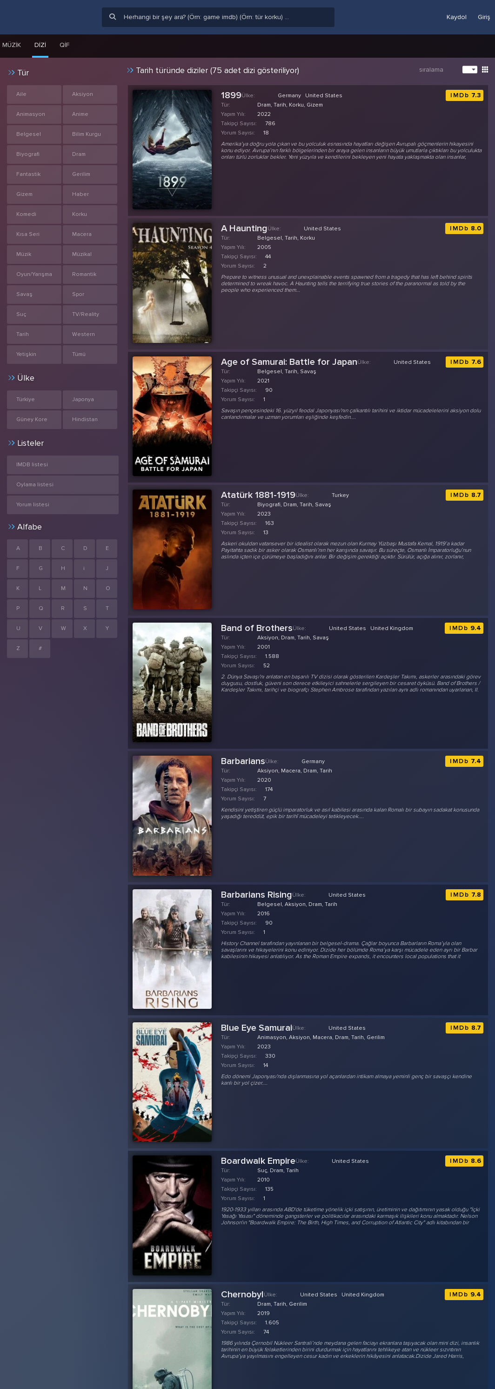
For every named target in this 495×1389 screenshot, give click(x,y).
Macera (82, 234)
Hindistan (85, 419)
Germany (289, 95)
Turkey (340, 495)
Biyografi (28, 154)
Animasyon (30, 114)
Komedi (26, 214)
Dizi (40, 45)
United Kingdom (391, 628)
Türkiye (25, 399)
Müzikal (82, 254)
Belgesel (28, 134)
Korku (79, 214)
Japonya (83, 399)
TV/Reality (85, 314)
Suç (21, 314)
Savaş (24, 294)
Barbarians (243, 761)
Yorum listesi (32, 504)
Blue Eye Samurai (256, 1027)
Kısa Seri (28, 234)
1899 (231, 95)
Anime (80, 114)
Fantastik (28, 174)
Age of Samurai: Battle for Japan (289, 362)
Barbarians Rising (256, 894)
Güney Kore (31, 419)
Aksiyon (82, 94)
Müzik (23, 254)
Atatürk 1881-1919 (258, 495)
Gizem (24, 194)
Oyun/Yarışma (34, 274)
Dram (79, 154)
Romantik (84, 274)
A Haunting (244, 228)
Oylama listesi (35, 484)
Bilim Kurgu (86, 134)
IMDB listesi (32, 464)
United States (323, 95)
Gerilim (81, 174)
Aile (21, 94)
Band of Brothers (257, 628)
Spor (78, 294)
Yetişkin (26, 354)
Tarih (22, 334)
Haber (80, 194)
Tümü (79, 354)
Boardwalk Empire (258, 1161)
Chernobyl (242, 1294)
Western (83, 334)
